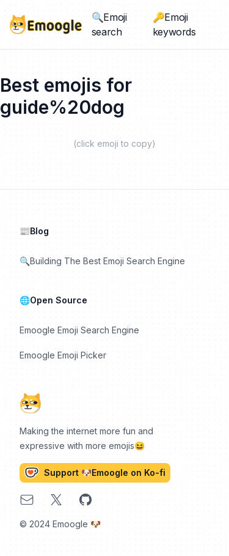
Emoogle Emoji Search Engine (79, 330)
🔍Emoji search (109, 24)
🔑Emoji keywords (174, 24)
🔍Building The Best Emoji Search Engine (102, 261)
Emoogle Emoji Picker (63, 355)
